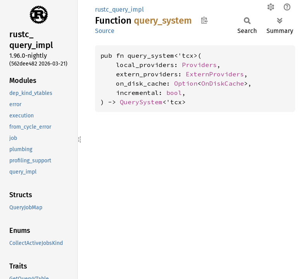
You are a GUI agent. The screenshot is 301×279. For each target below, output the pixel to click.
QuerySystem (141, 102)
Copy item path (204, 20)
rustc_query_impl (119, 9)
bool (174, 92)
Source (104, 30)
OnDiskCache (222, 83)
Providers (199, 65)
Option (185, 83)
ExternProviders (215, 74)
